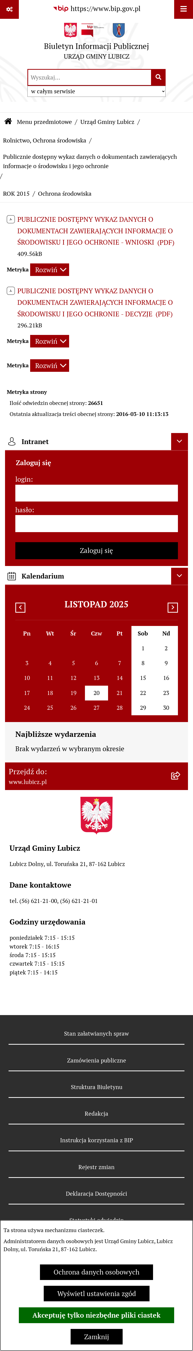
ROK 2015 (16, 193)
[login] (96, 493)
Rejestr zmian (96, 1167)
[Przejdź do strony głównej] (96, 43)
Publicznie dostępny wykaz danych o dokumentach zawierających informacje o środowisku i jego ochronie (90, 161)
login (23, 479)
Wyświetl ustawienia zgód (96, 1293)
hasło (23, 510)
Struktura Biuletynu (96, 1087)
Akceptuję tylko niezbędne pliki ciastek (96, 1315)
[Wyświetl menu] (183, 9)
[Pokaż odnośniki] (9, 9)
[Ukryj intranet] (179, 441)
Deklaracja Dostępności (96, 1193)
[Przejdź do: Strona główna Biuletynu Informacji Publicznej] (8, 122)
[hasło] (96, 523)
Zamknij (96, 1336)
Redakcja (96, 1113)
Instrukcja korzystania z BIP (96, 1140)
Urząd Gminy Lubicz (107, 122)
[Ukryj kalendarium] (179, 576)
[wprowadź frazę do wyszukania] (89, 77)
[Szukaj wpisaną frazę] (159, 77)
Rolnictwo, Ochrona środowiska (44, 140)
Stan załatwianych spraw (96, 1033)
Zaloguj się (96, 550)
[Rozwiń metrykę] (49, 269)
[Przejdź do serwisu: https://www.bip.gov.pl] (96, 9)
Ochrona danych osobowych (96, 1272)
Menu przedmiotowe (44, 122)
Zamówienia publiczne (96, 1060)
